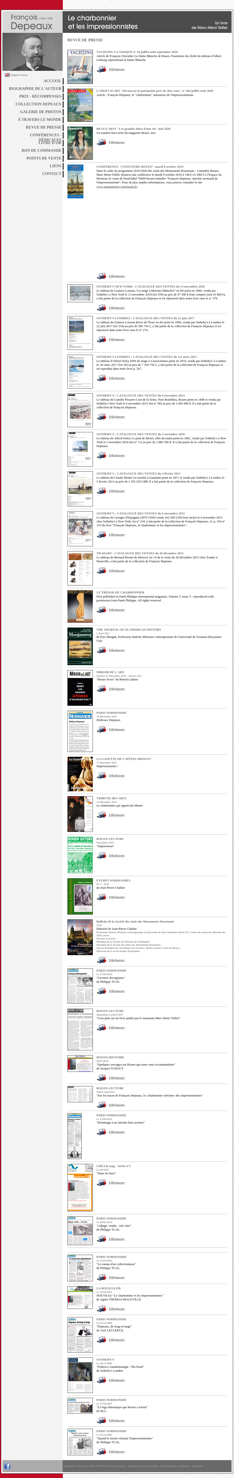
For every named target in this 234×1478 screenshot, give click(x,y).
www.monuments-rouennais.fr (116, 186)
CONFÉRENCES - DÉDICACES (45, 136)
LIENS (55, 166)
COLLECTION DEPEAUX (38, 104)
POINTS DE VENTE (43, 158)
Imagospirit (197, 1466)
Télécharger (117, 69)
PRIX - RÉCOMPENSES (40, 96)
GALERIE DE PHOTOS (40, 112)
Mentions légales (169, 1466)
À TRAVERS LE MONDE (39, 119)
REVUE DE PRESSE (43, 127)
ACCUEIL (52, 81)
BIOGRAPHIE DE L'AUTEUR (35, 89)
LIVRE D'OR (49, 143)
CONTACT (51, 174)
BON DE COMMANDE (41, 150)
